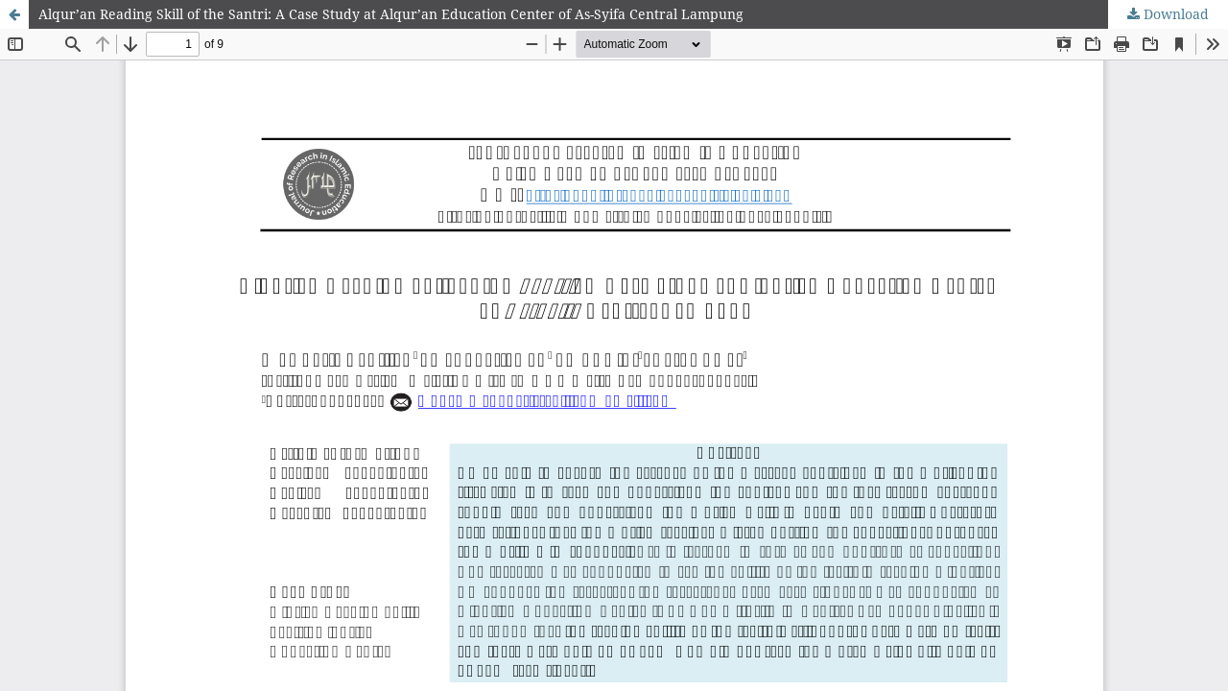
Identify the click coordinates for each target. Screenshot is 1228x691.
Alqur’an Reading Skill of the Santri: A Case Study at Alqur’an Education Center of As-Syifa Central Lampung (391, 14)
